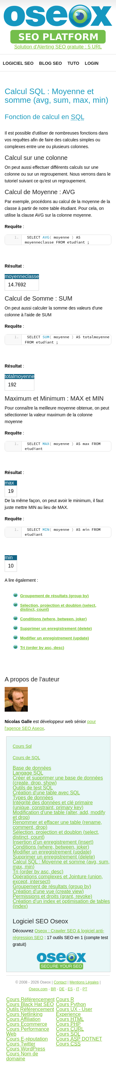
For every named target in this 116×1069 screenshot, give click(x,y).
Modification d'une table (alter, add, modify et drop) (59, 815)
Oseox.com (38, 989)
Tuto (73, 63)
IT (77, 989)
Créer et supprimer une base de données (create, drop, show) (58, 780)
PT (85, 989)
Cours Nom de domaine (22, 1056)
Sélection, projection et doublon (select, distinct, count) (58, 607)
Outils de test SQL (33, 787)
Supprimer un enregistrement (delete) (56, 628)
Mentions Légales (84, 982)
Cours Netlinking (24, 1014)
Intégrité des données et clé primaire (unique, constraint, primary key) (53, 805)
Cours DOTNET (79, 1039)
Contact (60, 982)
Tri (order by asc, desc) (42, 647)
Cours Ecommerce (26, 1024)
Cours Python (71, 1004)
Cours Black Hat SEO (30, 1004)
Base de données (32, 768)
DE (62, 989)
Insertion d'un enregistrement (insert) (53, 842)
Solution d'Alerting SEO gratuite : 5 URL (58, 46)
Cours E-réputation (27, 1039)
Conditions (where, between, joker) (53, 619)
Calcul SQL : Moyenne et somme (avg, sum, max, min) (61, 864)
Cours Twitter (20, 1043)
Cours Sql (22, 746)
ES (70, 989)
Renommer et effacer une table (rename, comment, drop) (57, 825)
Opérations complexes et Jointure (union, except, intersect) (58, 879)
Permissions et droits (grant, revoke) (52, 896)
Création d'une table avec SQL (46, 792)
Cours (70, 1019)
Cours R (65, 999)
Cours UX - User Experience (74, 1012)
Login (91, 63)
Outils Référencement (30, 1009)
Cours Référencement (30, 999)
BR (53, 989)
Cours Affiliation (23, 1019)
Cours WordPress (25, 1048)
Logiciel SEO (18, 63)
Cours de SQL (26, 757)
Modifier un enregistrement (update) (54, 638)
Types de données (33, 797)
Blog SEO (50, 63)
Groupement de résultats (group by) (54, 595)
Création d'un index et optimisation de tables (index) (61, 904)
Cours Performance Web (27, 1031)
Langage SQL (28, 773)
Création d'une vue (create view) (48, 891)
